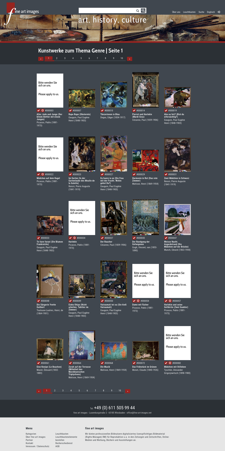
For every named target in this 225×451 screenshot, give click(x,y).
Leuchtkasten (190, 11)
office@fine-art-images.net (139, 412)
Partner (29, 440)
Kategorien (31, 434)
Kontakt (29, 443)
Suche (201, 12)
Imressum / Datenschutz (37, 446)
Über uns (176, 12)
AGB (57, 446)
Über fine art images (35, 437)
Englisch (211, 12)
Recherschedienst (63, 443)
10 (122, 58)
